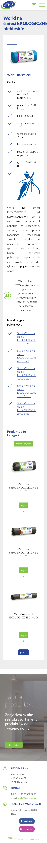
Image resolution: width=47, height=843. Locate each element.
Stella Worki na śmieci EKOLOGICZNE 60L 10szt (26, 356)
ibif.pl (37, 839)
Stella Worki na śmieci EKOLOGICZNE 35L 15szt (26, 338)
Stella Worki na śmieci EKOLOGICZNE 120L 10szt (26, 373)
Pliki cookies (13, 838)
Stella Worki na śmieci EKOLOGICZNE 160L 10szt (26, 391)
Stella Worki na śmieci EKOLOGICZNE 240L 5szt (26, 408)
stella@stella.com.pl (27, 797)
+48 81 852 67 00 (27, 794)
